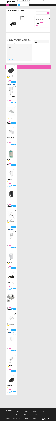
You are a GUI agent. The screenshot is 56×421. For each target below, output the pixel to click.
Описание (11, 34)
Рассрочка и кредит (45, 0)
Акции (16, 414)
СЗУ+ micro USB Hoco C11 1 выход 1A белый (10, 159)
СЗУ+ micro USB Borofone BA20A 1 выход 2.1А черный (10, 76)
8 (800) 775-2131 (45, 418)
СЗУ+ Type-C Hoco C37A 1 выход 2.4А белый (10, 262)
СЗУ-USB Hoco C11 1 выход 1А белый (11, 96)
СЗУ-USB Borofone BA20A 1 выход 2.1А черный (10, 386)
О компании (17, 411)
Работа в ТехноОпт (18, 418)
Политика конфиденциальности (10, 416)
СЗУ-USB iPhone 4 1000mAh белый (10, 117)
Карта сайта (34, 418)
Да (19, 4)
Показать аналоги (39, 19)
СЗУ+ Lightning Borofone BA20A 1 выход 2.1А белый (10, 221)
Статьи (36, 0)
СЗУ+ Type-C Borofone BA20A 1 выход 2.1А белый (10, 365)
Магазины (34, 0)
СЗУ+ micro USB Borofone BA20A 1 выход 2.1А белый (10, 324)
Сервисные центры (26, 418)
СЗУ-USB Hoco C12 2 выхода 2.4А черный (10, 200)
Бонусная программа (27, 411)
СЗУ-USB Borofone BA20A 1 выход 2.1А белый (10, 180)
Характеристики (23, 34)
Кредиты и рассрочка (27, 415)
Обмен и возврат (35, 414)
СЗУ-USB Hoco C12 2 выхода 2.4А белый (10, 241)
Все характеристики (10, 59)
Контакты (17, 415)
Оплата (41, 0)
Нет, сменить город (24, 4)
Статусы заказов (35, 415)
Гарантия (34, 411)
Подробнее (44, 25)
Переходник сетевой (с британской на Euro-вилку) (10, 303)
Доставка (39, 0)
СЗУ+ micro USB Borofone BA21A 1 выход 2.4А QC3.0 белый (10, 138)
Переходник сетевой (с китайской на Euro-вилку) (10, 283)
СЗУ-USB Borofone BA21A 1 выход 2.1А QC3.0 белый (10, 344)
